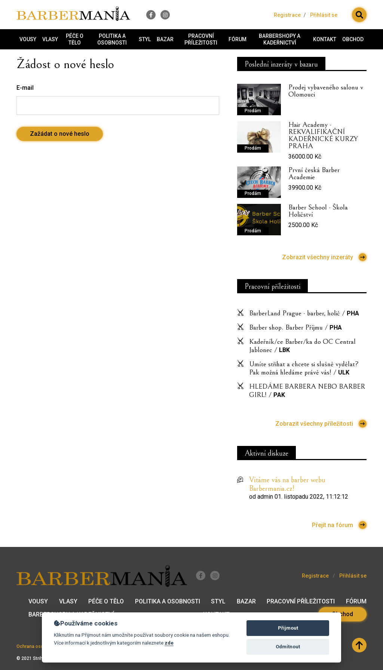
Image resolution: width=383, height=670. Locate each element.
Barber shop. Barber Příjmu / (295, 327)
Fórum (237, 39)
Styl (145, 39)
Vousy (27, 39)
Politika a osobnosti (112, 39)
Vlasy (50, 39)
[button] (359, 14)
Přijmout (288, 628)
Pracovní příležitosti (200, 39)
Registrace (287, 15)
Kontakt (324, 39)
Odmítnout (288, 646)
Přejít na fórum (339, 525)
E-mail (25, 87)
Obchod (353, 39)
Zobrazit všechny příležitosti (321, 424)
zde (169, 643)
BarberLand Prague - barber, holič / (304, 313)
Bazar (165, 39)
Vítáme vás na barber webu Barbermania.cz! (287, 484)
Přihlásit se (323, 15)
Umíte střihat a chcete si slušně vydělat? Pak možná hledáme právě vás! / (304, 368)
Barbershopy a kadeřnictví (279, 39)
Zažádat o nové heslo (59, 133)
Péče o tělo (74, 39)
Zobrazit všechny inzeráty (324, 257)
